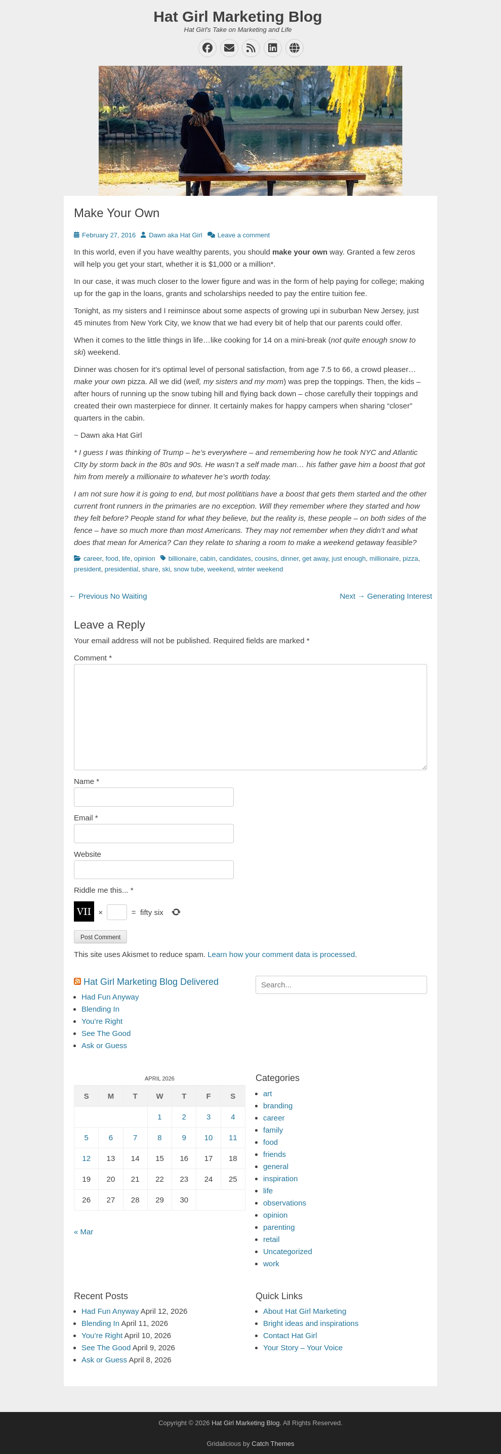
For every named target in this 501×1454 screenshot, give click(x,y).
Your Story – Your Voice (303, 1347)
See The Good (106, 1033)
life (126, 558)
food (111, 558)
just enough (349, 558)
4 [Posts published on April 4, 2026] (233, 1116)
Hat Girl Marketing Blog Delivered (151, 982)
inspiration (280, 1178)
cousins (266, 558)
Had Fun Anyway (110, 996)
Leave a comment (244, 235)
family (273, 1130)
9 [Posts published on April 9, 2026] (184, 1137)
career (93, 558)
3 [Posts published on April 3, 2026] (208, 1116)
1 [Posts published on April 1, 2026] (159, 1116)
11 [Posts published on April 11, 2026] (233, 1137)
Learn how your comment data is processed (281, 954)
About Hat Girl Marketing (304, 1311)
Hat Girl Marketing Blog (237, 16)
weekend (220, 569)
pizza (410, 558)
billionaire (182, 558)
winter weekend (260, 569)
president (87, 569)
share (150, 569)
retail (271, 1239)
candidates (235, 558)
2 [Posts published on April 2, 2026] (184, 1116)
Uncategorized (287, 1251)
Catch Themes (273, 1443)
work (271, 1263)
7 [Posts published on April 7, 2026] (135, 1137)
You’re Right (101, 1021)
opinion (144, 558)
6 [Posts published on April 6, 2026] (111, 1137)
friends (274, 1154)
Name (86, 781)
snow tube (188, 569)
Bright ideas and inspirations (310, 1323)
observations (284, 1202)
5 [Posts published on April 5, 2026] (86, 1137)
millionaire (384, 558)
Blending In (100, 1009)
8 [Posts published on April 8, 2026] (159, 1137)
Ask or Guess (104, 1045)
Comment (93, 657)
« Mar (83, 1231)
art (267, 1093)
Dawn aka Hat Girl (175, 235)
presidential (122, 569)
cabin (208, 558)
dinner (290, 558)
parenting (279, 1227)
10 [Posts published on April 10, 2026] (208, 1137)
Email (86, 817)
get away (315, 558)
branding (278, 1105)
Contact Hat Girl (290, 1335)
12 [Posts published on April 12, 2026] (86, 1158)
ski (166, 569)
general (275, 1166)
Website (87, 854)
